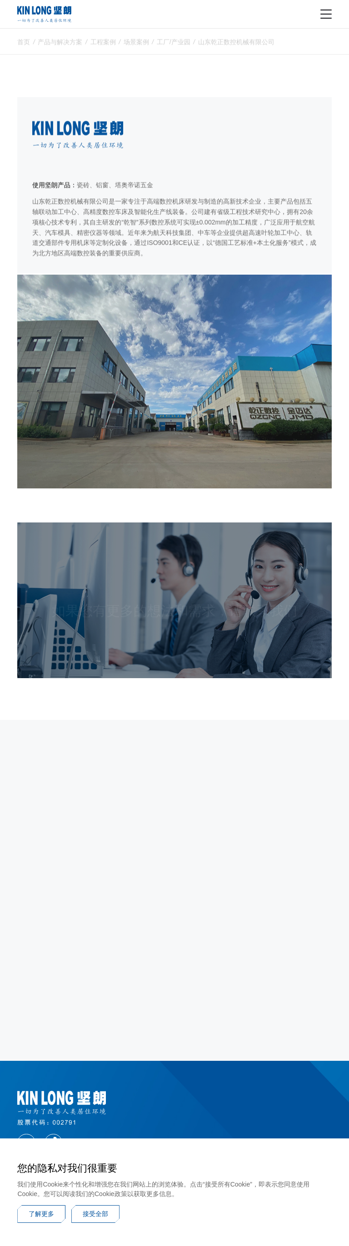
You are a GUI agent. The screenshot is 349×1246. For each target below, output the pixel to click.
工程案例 (103, 44)
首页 (23, 44)
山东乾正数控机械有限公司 (236, 44)
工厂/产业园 (173, 44)
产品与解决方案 (60, 44)
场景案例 (136, 44)
